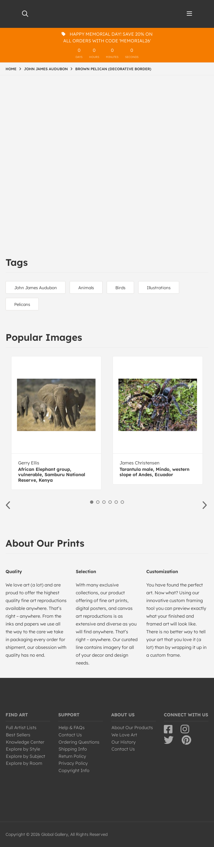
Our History (123, 742)
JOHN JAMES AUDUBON (46, 69)
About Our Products (132, 727)
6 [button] (122, 502)
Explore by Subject (25, 756)
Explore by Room (24, 763)
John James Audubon (35, 287)
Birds (120, 287)
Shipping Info (73, 749)
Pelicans (22, 304)
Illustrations (159, 287)
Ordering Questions (79, 742)
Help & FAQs (72, 727)
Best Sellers (18, 735)
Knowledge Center (25, 742)
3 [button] (104, 502)
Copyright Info (74, 770)
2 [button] (97, 502)
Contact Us (70, 735)
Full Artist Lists (21, 727)
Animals (86, 287)
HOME (11, 69)
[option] (56, 423)
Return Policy (72, 756)
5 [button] (116, 502)
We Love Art (124, 735)
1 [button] (91, 502)
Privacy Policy (73, 763)
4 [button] (110, 502)
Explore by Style (23, 749)
